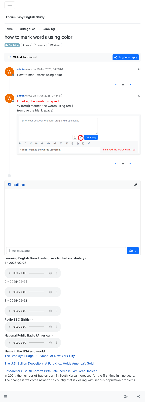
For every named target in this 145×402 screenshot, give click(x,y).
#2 (138, 95)
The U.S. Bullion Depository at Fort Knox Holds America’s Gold (49, 363)
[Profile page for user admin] (9, 71)
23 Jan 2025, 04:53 (48, 69)
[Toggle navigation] (10, 5)
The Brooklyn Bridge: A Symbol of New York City (40, 356)
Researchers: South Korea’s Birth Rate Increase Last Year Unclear (51, 371)
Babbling (12, 45)
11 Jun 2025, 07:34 (48, 95)
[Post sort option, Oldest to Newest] (22, 57)
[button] (5, 396)
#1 (139, 69)
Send (132, 250)
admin (21, 69)
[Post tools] (137, 84)
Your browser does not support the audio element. (33, 273)
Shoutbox (16, 184)
